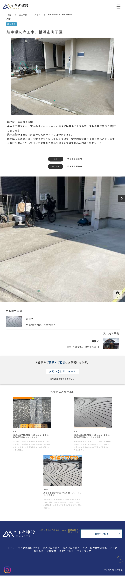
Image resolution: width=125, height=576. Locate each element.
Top (10, 15)
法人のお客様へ (71, 547)
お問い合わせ (66, 551)
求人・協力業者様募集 (95, 547)
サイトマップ (84, 551)
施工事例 (23, 15)
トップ (11, 547)
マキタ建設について (29, 547)
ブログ (113, 547)
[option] (62, 239)
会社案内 (51, 551)
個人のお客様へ (51, 547)
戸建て (38, 15)
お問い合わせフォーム (62, 371)
